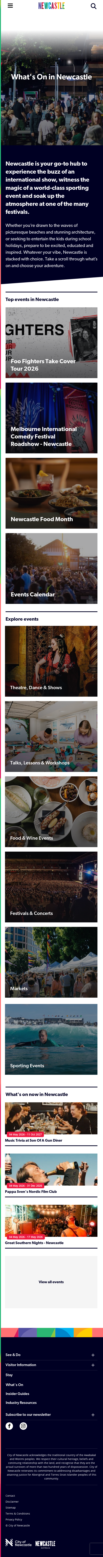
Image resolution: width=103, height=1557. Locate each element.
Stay (9, 1375)
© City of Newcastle (18, 1525)
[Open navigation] (10, 5)
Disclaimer (12, 1501)
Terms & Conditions (18, 1513)
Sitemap (11, 1507)
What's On (14, 1385)
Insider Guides (17, 1394)
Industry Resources (21, 1403)
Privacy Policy (14, 1519)
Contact (10, 1495)
